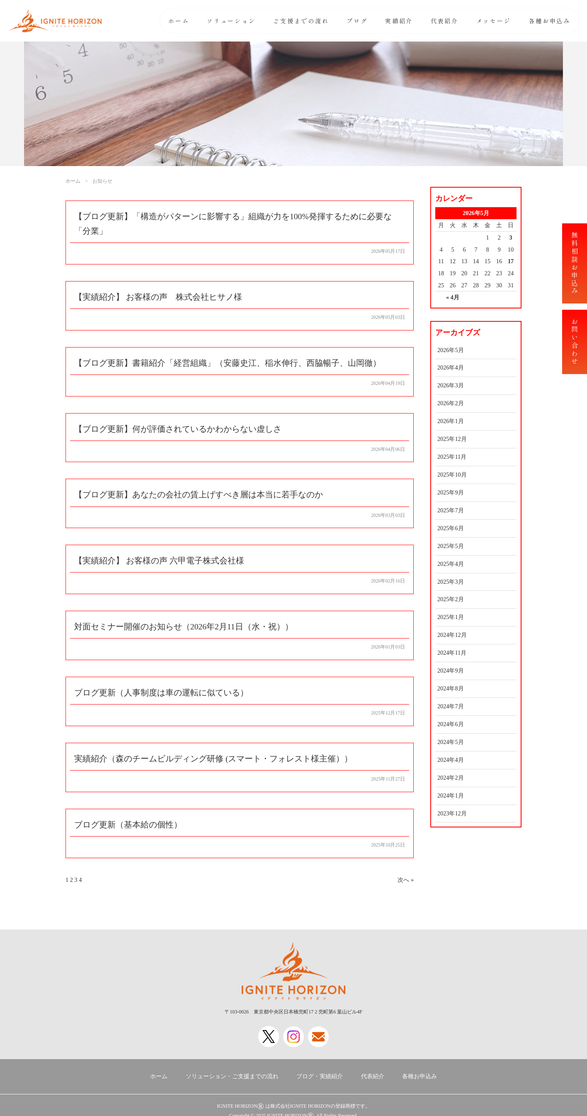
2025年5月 (450, 546)
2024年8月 (450, 688)
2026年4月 (450, 367)
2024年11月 (452, 652)
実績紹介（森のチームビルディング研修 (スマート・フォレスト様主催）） (213, 761)
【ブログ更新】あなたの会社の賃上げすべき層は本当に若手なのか (198, 496)
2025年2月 (450, 599)
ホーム (178, 21)
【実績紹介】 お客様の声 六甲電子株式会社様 (159, 563)
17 (511, 261)
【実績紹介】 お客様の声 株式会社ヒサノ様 (158, 297)
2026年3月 (450, 385)
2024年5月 (450, 742)
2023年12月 (452, 813)
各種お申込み (549, 21)
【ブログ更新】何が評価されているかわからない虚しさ (177, 430)
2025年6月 (450, 528)
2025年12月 (452, 439)
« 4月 (452, 297)
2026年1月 (450, 421)
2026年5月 (450, 350)
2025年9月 (450, 492)
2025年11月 (452, 456)
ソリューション (231, 21)
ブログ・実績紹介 (319, 1076)
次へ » (406, 883)
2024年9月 (450, 670)
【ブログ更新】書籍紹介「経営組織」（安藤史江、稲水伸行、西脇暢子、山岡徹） (227, 363)
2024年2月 (450, 777)
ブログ (357, 21)
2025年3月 (450, 581)
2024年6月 (450, 724)
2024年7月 (450, 706)
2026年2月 (450, 403)
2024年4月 (450, 759)
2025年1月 (450, 617)
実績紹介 (399, 21)
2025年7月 (450, 510)
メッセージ (493, 21)
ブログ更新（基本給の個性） (128, 827)
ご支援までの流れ (301, 21)
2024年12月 (452, 634)
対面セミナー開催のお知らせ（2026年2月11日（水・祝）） (184, 629)
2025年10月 (452, 474)
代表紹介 (444, 21)
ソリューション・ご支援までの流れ (232, 1076)
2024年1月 (450, 795)
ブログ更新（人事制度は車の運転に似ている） (161, 695)
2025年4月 (450, 563)
